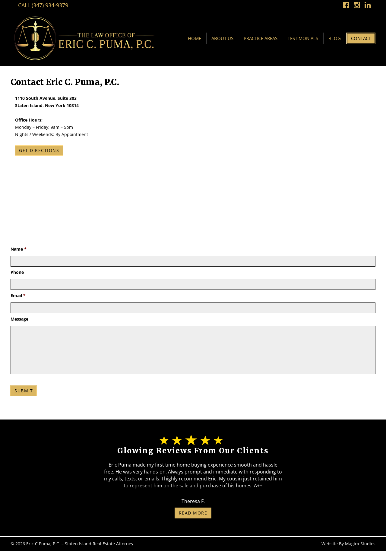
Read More (193, 513)
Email (18, 295)
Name (19, 249)
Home (194, 38)
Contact (361, 38)
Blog (334, 38)
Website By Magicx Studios (348, 543)
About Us (222, 38)
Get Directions (39, 150)
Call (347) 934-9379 (43, 5)
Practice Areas (260, 38)
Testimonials (303, 38)
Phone (17, 272)
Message (19, 319)
